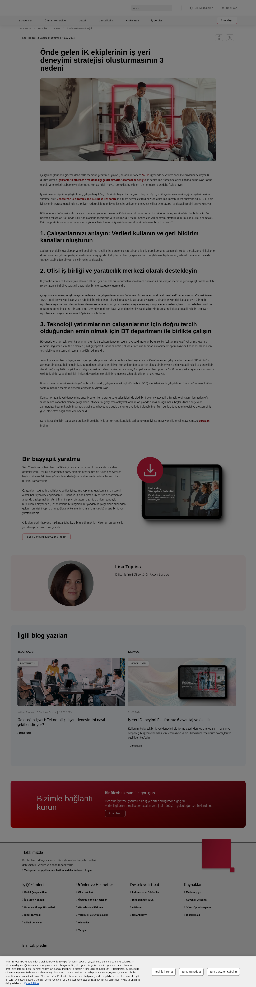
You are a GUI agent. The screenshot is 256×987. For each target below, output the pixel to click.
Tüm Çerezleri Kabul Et (223, 971)
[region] (128, 971)
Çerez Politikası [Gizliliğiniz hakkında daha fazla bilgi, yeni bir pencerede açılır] (31, 983)
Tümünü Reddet (191, 971)
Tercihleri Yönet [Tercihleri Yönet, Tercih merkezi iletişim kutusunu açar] (163, 971)
